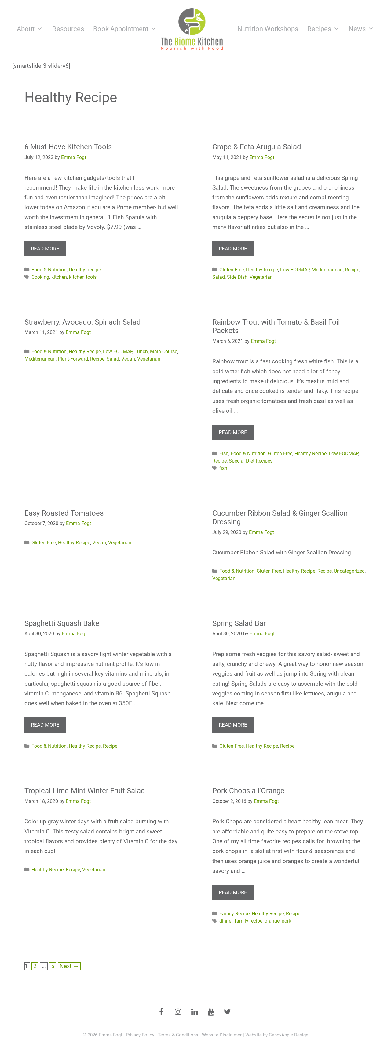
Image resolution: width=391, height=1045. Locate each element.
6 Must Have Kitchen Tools (68, 147)
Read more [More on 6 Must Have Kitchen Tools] (45, 248)
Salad (218, 277)
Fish (223, 453)
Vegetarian (261, 277)
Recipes (325, 29)
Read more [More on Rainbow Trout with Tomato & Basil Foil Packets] (233, 432)
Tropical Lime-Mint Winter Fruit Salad (84, 790)
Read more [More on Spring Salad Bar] (233, 725)
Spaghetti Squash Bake (61, 623)
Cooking (40, 277)
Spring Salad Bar (239, 623)
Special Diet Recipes (250, 461)
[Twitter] (227, 1012)
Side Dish (237, 277)
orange (272, 921)
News (364, 29)
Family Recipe (234, 913)
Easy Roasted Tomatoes (64, 513)
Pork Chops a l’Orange (248, 790)
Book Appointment (127, 29)
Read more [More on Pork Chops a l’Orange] (233, 892)
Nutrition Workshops (267, 29)
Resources (68, 29)
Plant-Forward (73, 359)
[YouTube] (211, 1012)
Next (69, 966)
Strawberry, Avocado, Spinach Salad (82, 322)
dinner (225, 921)
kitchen (59, 277)
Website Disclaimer (222, 1035)
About (32, 29)
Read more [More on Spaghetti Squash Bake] (45, 725)
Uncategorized (349, 571)
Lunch (141, 351)
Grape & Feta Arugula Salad (256, 147)
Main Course (163, 351)
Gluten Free (231, 270)
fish (223, 468)
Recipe (352, 270)
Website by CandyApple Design (276, 1035)
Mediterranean (327, 270)
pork (286, 921)
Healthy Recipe (85, 270)
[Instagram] (178, 1012)
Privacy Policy (140, 1035)
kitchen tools (83, 277)
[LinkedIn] (194, 1012)
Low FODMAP (294, 270)
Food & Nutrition (49, 270)
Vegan (128, 359)
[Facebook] (161, 1012)
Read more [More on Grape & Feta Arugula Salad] (233, 248)
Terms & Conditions (178, 1035)
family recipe (248, 921)
